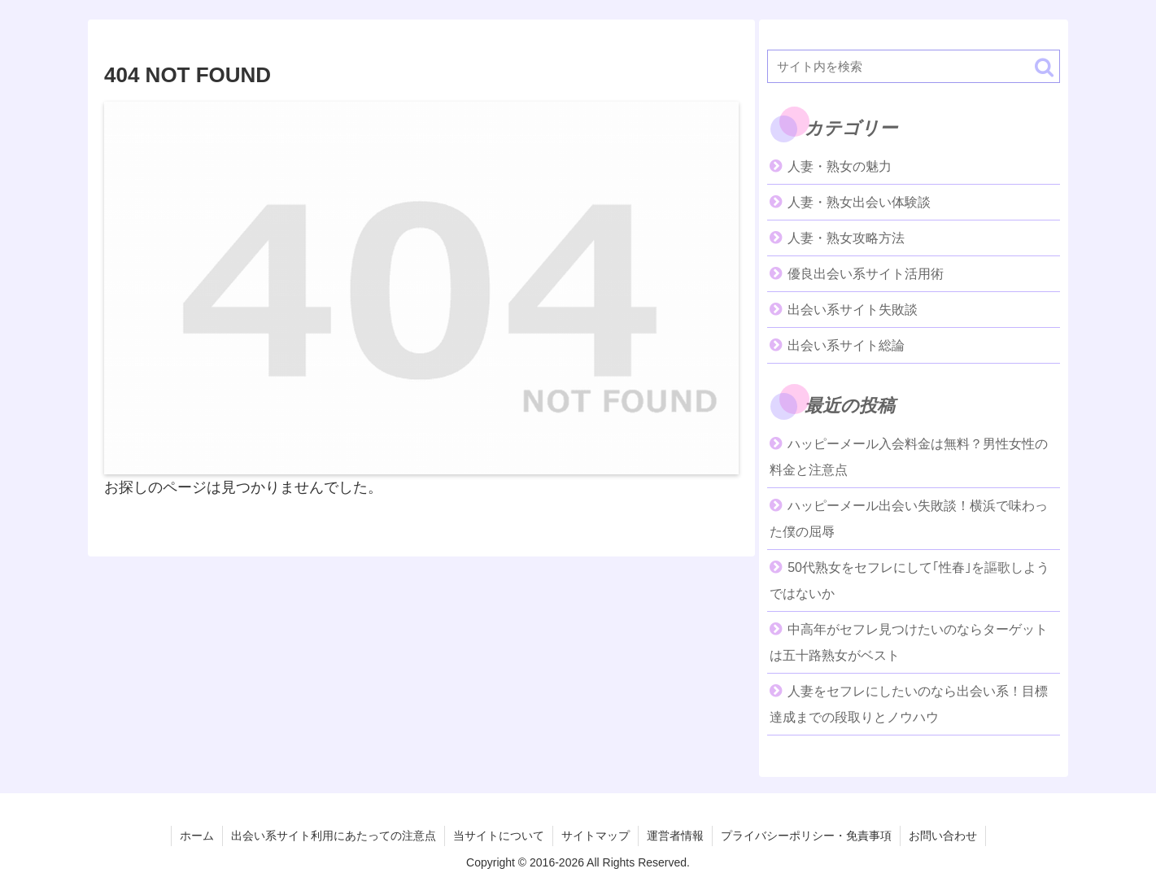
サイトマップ (595, 835)
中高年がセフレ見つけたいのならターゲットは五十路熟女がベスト (909, 642)
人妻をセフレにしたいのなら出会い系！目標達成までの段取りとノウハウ (909, 704)
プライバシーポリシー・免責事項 (806, 835)
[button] (1044, 67)
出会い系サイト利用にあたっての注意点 (333, 835)
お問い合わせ (943, 835)
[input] (913, 66)
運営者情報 (675, 835)
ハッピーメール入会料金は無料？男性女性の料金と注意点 (909, 457)
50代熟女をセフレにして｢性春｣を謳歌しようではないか (909, 580)
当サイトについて (498, 835)
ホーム (197, 835)
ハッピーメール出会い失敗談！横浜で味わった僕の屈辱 (909, 519)
